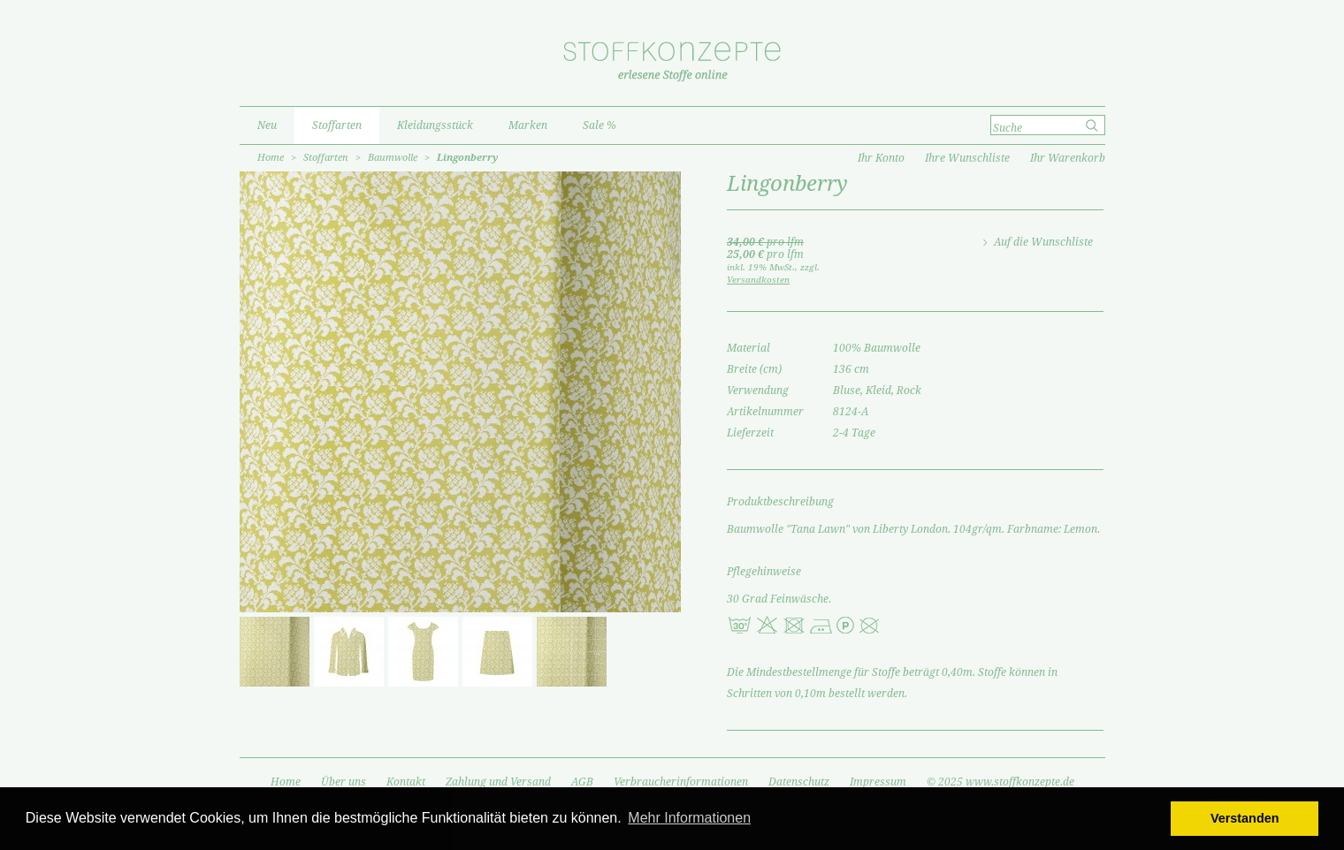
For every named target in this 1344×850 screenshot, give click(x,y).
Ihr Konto (881, 158)
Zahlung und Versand (498, 782)
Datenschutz (798, 782)
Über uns (343, 782)
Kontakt (405, 782)
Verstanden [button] (1244, 818)
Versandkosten (758, 280)
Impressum (878, 782)
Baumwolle (392, 157)
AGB (582, 782)
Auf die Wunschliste (1043, 242)
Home (270, 157)
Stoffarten (325, 157)
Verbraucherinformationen (681, 782)
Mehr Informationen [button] (689, 817)
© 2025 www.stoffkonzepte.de (1000, 782)
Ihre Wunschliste (967, 158)
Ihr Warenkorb (1067, 158)
